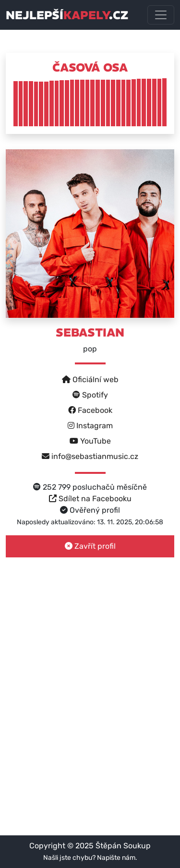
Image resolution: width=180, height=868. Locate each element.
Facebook (90, 410)
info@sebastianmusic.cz (90, 456)
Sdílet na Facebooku (90, 498)
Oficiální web (90, 379)
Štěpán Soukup (123, 845)
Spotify (90, 394)
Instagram (90, 425)
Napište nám (116, 858)
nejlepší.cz (67, 15)
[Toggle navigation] (160, 14)
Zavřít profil (90, 546)
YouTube (90, 441)
